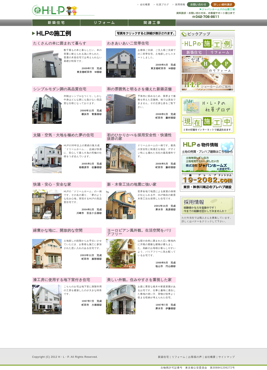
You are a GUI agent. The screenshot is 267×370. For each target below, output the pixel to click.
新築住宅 (163, 356)
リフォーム (178, 356)
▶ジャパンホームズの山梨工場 (217, 9)
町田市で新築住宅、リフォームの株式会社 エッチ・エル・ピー (64, 10)
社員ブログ (162, 4)
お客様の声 (195, 356)
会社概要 (145, 4)
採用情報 (180, 4)
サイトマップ (226, 356)
